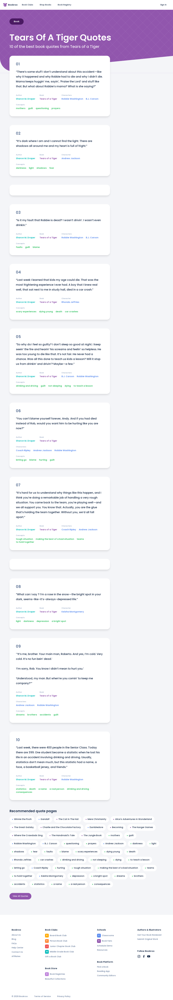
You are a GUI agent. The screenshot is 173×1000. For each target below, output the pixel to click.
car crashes (71, 311)
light (31, 168)
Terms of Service (42, 996)
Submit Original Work (147, 939)
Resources (102, 950)
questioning (42, 108)
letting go (21, 459)
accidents (45, 714)
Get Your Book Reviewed (149, 935)
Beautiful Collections (55, 979)
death (59, 311)
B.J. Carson (92, 98)
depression (42, 621)
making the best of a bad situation (55, 539)
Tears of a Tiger (48, 98)
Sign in (163, 4)
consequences (24, 792)
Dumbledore (95, 827)
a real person (56, 789)
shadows (41, 168)
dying (68, 385)
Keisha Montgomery (72, 611)
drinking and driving (27, 385)
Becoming (116, 827)
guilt (30, 108)
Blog (14, 939)
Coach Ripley (23, 450)
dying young (46, 311)
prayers (55, 108)
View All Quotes (20, 896)
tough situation (24, 539)
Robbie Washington (72, 98)
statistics (21, 789)
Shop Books (45, 4)
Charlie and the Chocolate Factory (61, 827)
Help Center (17, 947)
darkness (21, 168)
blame (36, 247)
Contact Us (17, 952)
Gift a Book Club (53, 956)
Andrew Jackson (70, 158)
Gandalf (44, 819)
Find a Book (102, 966)
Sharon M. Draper (25, 98)
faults (19, 247)
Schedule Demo (104, 945)
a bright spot (59, 621)
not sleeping (55, 385)
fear (51, 168)
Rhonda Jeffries (70, 302)
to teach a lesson (83, 385)
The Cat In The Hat (67, 819)
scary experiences (26, 311)
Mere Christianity (96, 819)
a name (42, 789)
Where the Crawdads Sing (27, 835)
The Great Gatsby (23, 827)
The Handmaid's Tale (62, 835)
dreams (20, 714)
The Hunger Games (141, 827)
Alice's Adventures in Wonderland (132, 819)
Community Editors (106, 975)
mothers (20, 108)
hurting (43, 459)
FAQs (14, 943)
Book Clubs (27, 4)
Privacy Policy (63, 996)
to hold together (25, 542)
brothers (32, 714)
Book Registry (64, 4)
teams (80, 539)
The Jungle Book (92, 835)
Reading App (103, 971)
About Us (16, 935)
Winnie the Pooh (22, 819)
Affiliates (16, 956)
